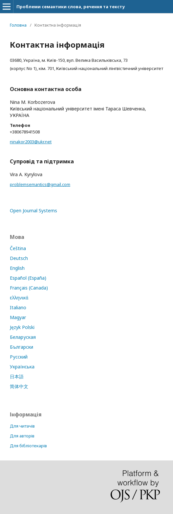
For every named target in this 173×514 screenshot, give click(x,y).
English (17, 268)
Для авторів (22, 436)
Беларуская (23, 337)
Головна (18, 25)
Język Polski (22, 327)
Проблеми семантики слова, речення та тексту (70, 7)
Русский (19, 357)
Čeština (18, 248)
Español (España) (28, 278)
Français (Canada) (29, 288)
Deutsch (19, 258)
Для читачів (22, 426)
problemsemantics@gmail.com (40, 184)
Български (21, 347)
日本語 (17, 376)
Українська (22, 366)
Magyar (18, 317)
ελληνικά (19, 297)
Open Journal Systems (33, 210)
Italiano (18, 307)
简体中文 (19, 386)
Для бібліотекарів (28, 446)
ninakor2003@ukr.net (31, 142)
